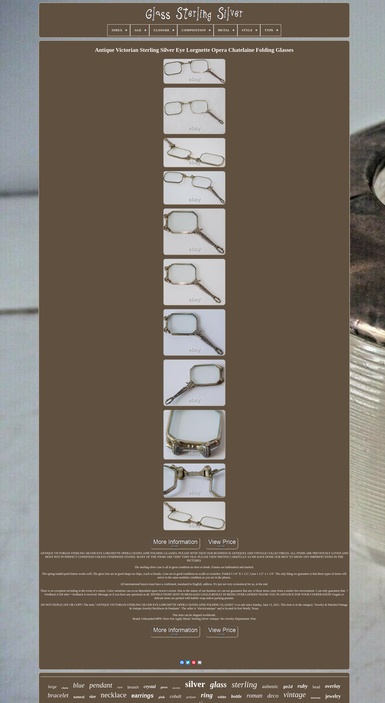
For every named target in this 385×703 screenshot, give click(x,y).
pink (162, 697)
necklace (113, 695)
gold (287, 687)
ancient (176, 687)
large (52, 686)
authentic (270, 686)
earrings (142, 695)
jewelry (333, 696)
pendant (100, 685)
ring (207, 695)
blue (78, 685)
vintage (294, 694)
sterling (244, 684)
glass (218, 684)
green (164, 687)
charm (65, 688)
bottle (236, 696)
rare (120, 687)
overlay (332, 686)
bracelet (58, 695)
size (92, 696)
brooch (133, 687)
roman (254, 695)
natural (78, 697)
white (222, 697)
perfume (191, 697)
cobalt (175, 696)
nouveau (315, 697)
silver (195, 684)
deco (272, 695)
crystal (150, 686)
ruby (303, 686)
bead (316, 687)
